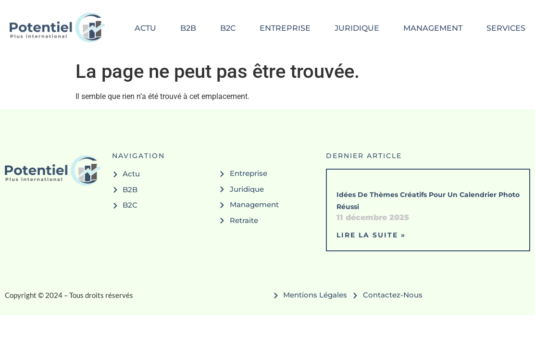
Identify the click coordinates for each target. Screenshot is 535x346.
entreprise (285, 28)
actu (145, 28)
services (505, 28)
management (432, 28)
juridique (357, 28)
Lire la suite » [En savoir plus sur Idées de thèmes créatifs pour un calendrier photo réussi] (371, 235)
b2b (188, 28)
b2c (228, 28)
